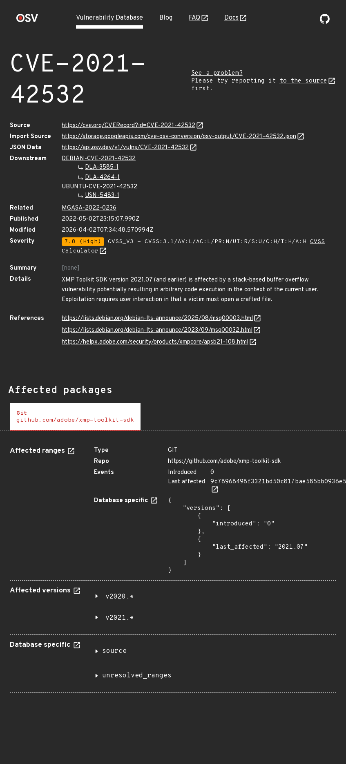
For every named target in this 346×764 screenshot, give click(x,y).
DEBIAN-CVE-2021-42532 (99, 159)
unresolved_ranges (137, 676)
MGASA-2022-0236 (89, 208)
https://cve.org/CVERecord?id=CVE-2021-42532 (128, 126)
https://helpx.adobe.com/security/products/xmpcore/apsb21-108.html (155, 342)
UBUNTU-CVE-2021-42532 (99, 187)
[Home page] (27, 20)
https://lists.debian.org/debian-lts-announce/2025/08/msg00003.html (157, 318)
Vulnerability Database (109, 18)
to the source (303, 81)
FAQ (194, 18)
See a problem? (217, 73)
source (114, 651)
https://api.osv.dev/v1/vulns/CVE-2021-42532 (125, 148)
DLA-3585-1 (101, 167)
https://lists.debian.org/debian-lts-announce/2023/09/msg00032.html (157, 330)
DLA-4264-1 (102, 177)
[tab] (75, 417)
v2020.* (119, 597)
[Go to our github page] (325, 22)
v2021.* (119, 618)
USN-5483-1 (102, 195)
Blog (165, 18)
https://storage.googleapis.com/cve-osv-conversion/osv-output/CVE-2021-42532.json (179, 137)
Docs (231, 18)
